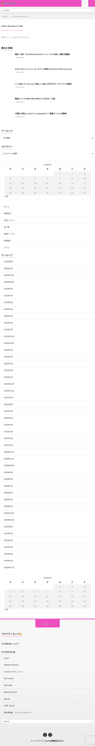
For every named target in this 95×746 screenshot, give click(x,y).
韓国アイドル (9, 234)
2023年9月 (8, 289)
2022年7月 (8, 350)
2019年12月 (9, 513)
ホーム (6, 207)
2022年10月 (9, 343)
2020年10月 (9, 465)
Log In (6, 658)
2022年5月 (8, 357)
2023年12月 (9, 275)
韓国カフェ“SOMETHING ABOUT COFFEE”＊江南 (35, 99)
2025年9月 (8, 261)
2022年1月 (8, 377)
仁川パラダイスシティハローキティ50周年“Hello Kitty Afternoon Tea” (43, 69)
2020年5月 (8, 499)
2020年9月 (8, 472)
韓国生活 (7, 213)
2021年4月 (8, 425)
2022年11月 (9, 336)
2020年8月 (8, 479)
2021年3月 (8, 431)
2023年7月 (8, 296)
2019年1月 (8, 561)
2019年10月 (9, 520)
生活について (9, 220)
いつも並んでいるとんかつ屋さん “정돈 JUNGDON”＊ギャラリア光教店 (43, 84)
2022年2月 (8, 370)
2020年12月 (9, 452)
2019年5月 (8, 533)
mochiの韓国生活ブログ (54, 741)
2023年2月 (8, 329)
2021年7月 (8, 411)
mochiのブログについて (13, 672)
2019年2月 (8, 554)
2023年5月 (8, 309)
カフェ (6, 247)
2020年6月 (8, 493)
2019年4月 (8, 540)
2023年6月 (8, 302)
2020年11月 (9, 459)
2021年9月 (8, 397)
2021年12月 (9, 384)
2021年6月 (8, 418)
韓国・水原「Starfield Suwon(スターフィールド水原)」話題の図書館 (42, 54)
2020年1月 (8, 506)
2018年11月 (9, 567)
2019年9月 (8, 527)
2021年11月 (9, 391)
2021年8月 (8, 404)
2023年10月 (9, 282)
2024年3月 (8, 268)
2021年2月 (8, 438)
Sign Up (7, 699)
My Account (9, 678)
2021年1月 (8, 445)
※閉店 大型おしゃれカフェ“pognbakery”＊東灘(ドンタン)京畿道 (40, 113)
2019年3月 (8, 547)
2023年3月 (8, 323)
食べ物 (6, 227)
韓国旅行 (7, 240)
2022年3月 (8, 364)
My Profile (8, 685)
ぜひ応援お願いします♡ (10, 644)
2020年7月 (8, 486)
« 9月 (6, 196)
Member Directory (11, 665)
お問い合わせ (9, 706)
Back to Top (47, 624)
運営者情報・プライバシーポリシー (18, 712)
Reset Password (10, 692)
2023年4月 (8, 316)
